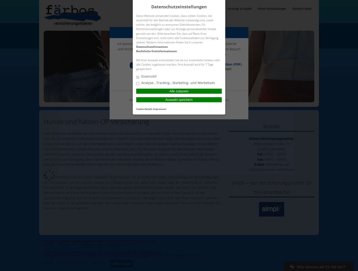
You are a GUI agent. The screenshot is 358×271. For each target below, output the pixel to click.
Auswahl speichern (179, 100)
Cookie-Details (144, 109)
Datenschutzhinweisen (152, 47)
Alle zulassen (179, 91)
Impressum (159, 109)
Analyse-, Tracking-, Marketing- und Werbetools (175, 83)
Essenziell (146, 77)
